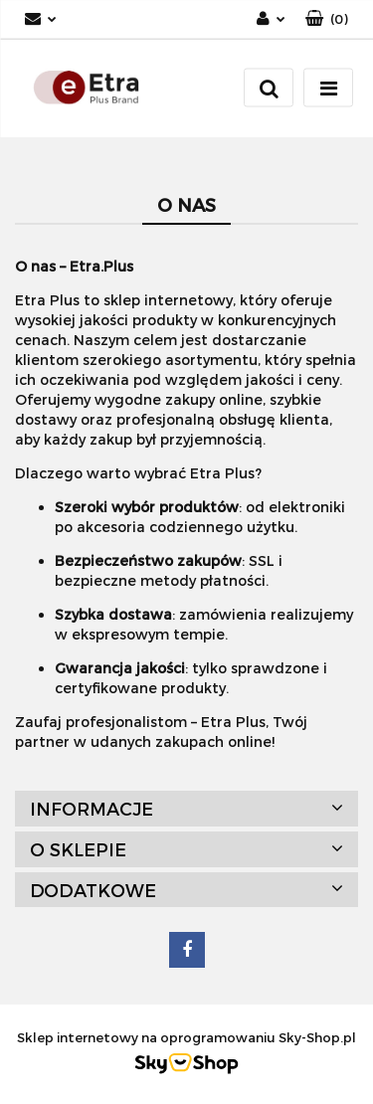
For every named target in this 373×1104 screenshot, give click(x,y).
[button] (326, 19)
